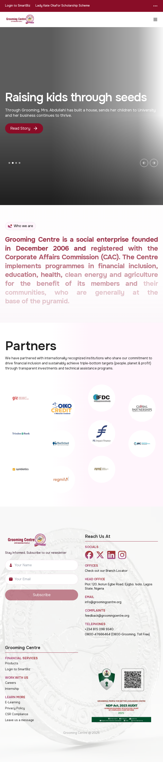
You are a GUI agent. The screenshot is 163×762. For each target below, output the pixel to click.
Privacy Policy (15, 708)
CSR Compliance (16, 714)
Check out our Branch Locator (106, 571)
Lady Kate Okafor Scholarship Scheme (62, 5)
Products (11, 663)
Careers (10, 683)
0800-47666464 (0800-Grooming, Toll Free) (117, 634)
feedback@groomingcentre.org (107, 616)
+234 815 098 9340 (99, 629)
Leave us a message (19, 720)
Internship (12, 689)
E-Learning (12, 702)
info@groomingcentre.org (103, 602)
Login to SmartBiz (17, 5)
